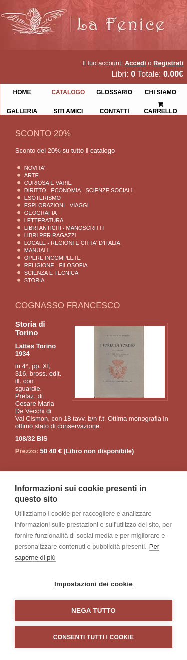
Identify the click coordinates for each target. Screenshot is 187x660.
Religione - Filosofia (56, 265)
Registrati (168, 63)
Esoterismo (42, 198)
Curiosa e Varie (48, 183)
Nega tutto (93, 610)
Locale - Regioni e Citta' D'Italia (72, 243)
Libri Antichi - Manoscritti (64, 228)
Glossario (114, 91)
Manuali (36, 250)
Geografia (40, 213)
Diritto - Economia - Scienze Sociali (78, 190)
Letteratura (44, 220)
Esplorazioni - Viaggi (56, 205)
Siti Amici (68, 110)
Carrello (160, 103)
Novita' (34, 168)
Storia (34, 280)
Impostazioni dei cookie (93, 584)
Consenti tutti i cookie (93, 637)
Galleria (22, 110)
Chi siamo (160, 91)
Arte (31, 175)
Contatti (114, 110)
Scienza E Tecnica (51, 273)
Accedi (135, 63)
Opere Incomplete (52, 258)
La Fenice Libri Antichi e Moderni (87, 15)
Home (22, 91)
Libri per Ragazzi (50, 235)
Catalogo (68, 91)
